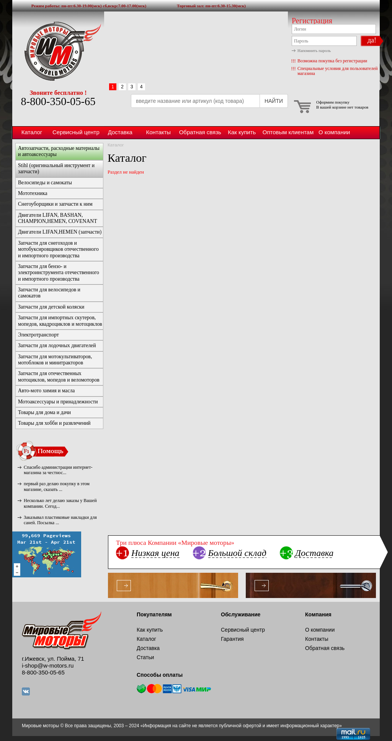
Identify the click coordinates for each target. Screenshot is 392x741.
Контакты (158, 132)
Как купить (242, 132)
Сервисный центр (76, 132)
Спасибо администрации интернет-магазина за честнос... (58, 470)
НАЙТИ (274, 101)
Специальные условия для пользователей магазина (337, 71)
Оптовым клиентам (288, 132)
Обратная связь (200, 132)
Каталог (31, 132)
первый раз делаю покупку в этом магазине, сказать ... (57, 486)
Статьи (145, 657)
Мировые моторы (58, 50)
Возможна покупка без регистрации (332, 60)
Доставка (120, 132)
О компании (334, 132)
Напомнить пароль (314, 50)
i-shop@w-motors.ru (48, 665)
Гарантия (232, 639)
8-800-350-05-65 (58, 101)
